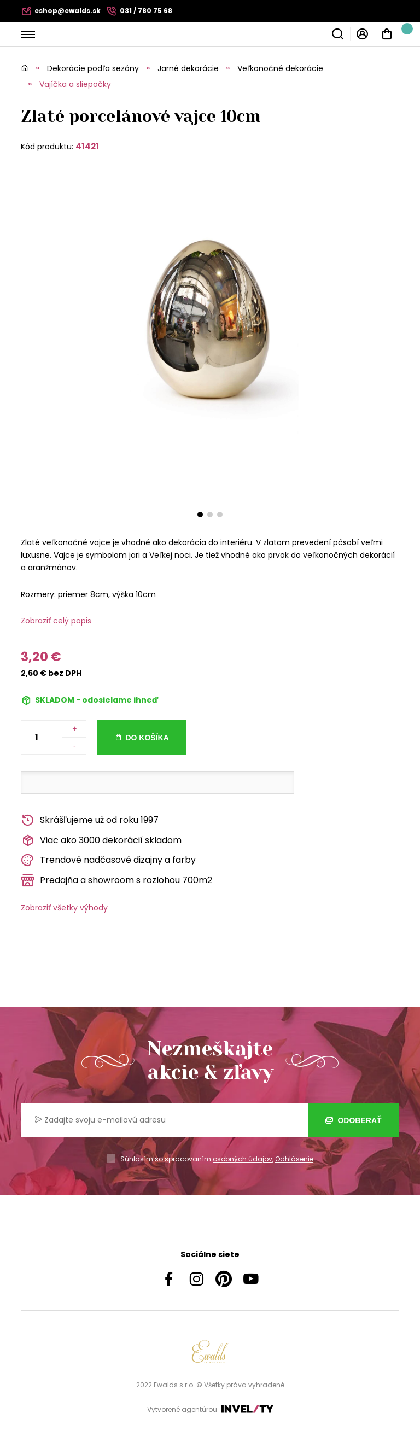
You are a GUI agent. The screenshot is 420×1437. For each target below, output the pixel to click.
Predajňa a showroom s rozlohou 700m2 (116, 880)
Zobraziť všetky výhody (64, 907)
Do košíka (146, 737)
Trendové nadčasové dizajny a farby (108, 860)
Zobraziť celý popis (56, 620)
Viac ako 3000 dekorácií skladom (101, 841)
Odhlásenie (294, 1159)
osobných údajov (242, 1159)
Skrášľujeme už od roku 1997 (90, 820)
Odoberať (353, 1120)
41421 (87, 146)
